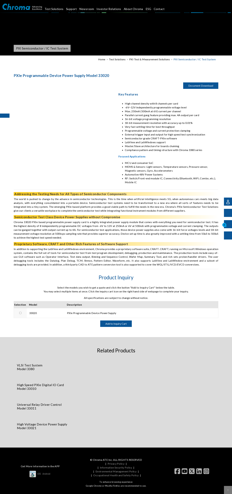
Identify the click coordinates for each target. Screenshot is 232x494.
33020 (33, 312)
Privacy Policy (116, 463)
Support (75, 9)
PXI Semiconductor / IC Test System (195, 59)
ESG (152, 9)
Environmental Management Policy (116, 471)
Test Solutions (57, 9)
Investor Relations (112, 9)
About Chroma (137, 9)
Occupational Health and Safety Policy (116, 475)
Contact (162, 9)
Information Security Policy (116, 467)
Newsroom (90, 9)
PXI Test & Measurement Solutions (149, 59)
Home (101, 59)
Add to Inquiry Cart (116, 323)
